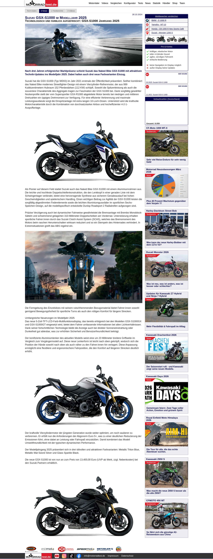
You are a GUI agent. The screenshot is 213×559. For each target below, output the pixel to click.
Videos (105, 3)
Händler (166, 3)
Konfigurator (130, 3)
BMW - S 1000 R (159, 20)
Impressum (113, 556)
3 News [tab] (44, 11)
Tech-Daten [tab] (32, 11)
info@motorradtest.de (94, 556)
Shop (174, 3)
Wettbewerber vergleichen (166, 16)
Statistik (156, 3)
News (148, 3)
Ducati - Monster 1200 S (162, 33)
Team (182, 3)
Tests (140, 3)
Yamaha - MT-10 (159, 24)
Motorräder (94, 3)
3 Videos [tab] (71, 11)
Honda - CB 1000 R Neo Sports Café (168, 29)
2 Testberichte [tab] (57, 11)
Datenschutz (127, 556)
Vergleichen (116, 3)
